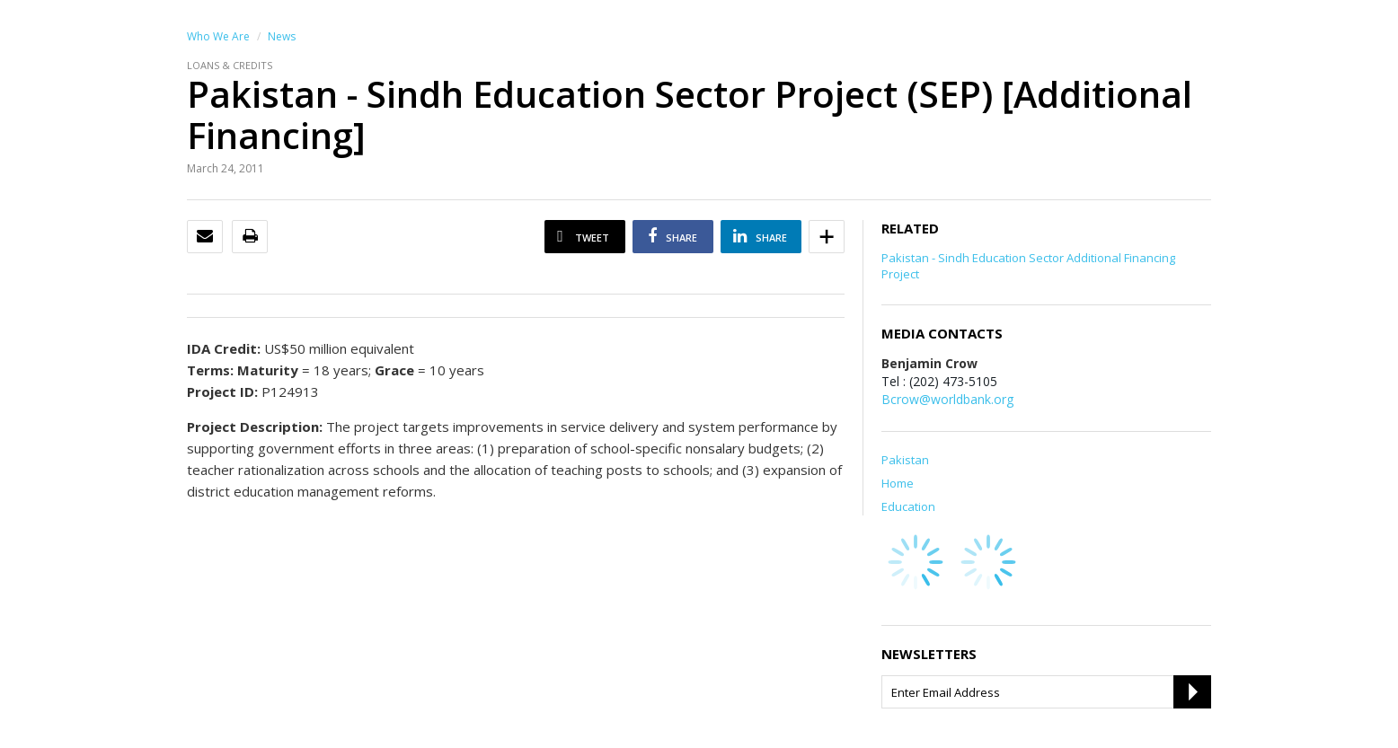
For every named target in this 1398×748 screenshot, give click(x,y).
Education (908, 506)
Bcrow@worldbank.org (947, 399)
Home (897, 483)
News (282, 36)
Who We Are (218, 36)
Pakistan (905, 460)
